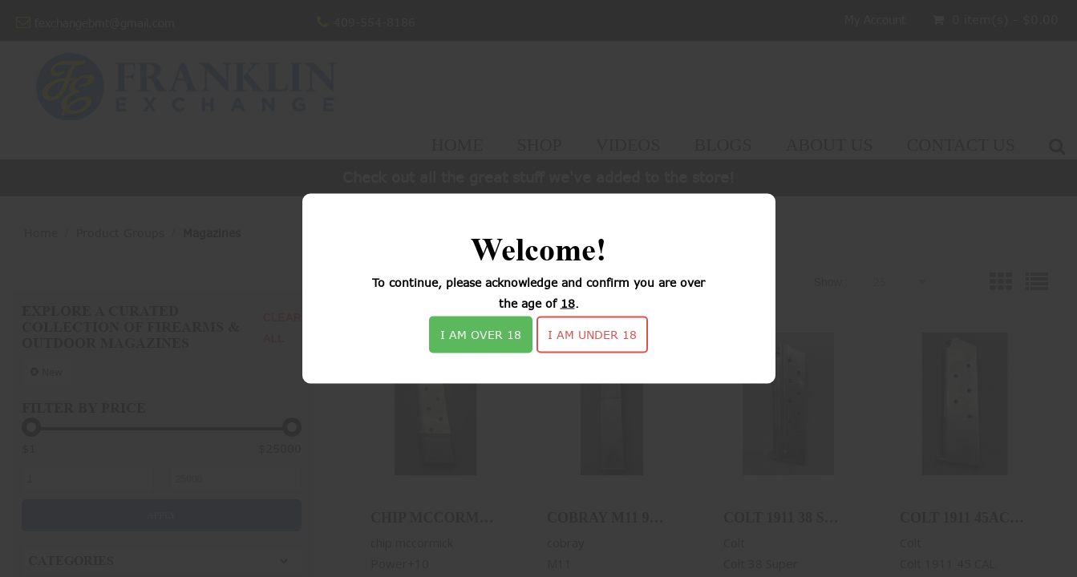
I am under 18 (592, 335)
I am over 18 (480, 335)
